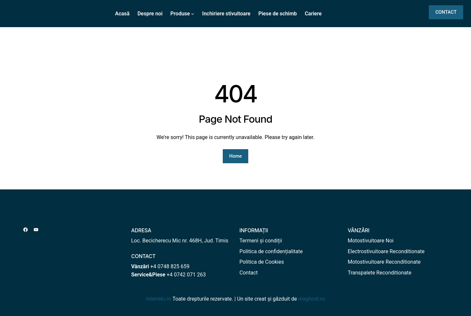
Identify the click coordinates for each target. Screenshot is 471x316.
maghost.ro (311, 299)
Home (235, 156)
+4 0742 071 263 (186, 275)
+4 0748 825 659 (169, 266)
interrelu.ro (158, 299)
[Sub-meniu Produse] (192, 13)
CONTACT (446, 12)
